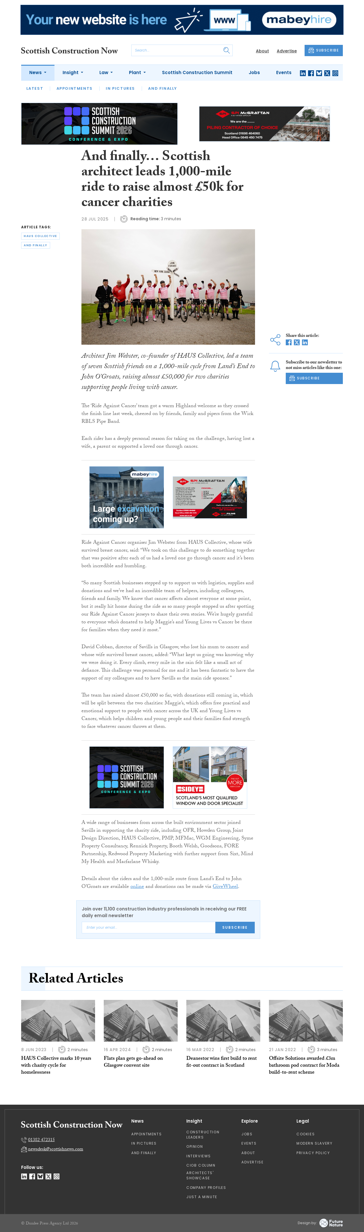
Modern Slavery (314, 1143)
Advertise (287, 51)
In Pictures (120, 88)
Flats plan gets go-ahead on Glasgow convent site (133, 1063)
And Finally (162, 88)
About (262, 51)
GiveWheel (225, 887)
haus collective (40, 236)
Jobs (254, 72)
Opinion (194, 1146)
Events (284, 72)
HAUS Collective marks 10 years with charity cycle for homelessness (56, 1066)
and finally (36, 245)
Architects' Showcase (200, 1175)
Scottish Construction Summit (197, 72)
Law (104, 72)
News (36, 72)
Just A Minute (201, 1196)
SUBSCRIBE (324, 50)
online (137, 887)
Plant (135, 72)
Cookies (305, 1134)
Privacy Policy (313, 1152)
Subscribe (235, 927)
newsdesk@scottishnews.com (55, 1150)
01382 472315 (41, 1140)
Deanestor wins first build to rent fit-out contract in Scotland (221, 1063)
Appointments (75, 88)
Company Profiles (206, 1187)
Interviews (198, 1156)
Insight (71, 72)
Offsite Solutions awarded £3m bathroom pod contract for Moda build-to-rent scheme (304, 1066)
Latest (34, 88)
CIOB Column (201, 1165)
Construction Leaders (202, 1135)
